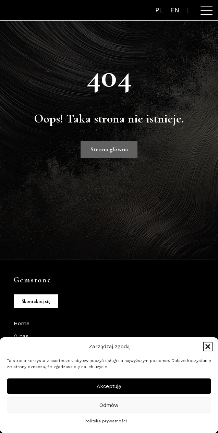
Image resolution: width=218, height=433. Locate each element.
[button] (207, 346)
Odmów (109, 405)
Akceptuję (109, 386)
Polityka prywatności (106, 421)
